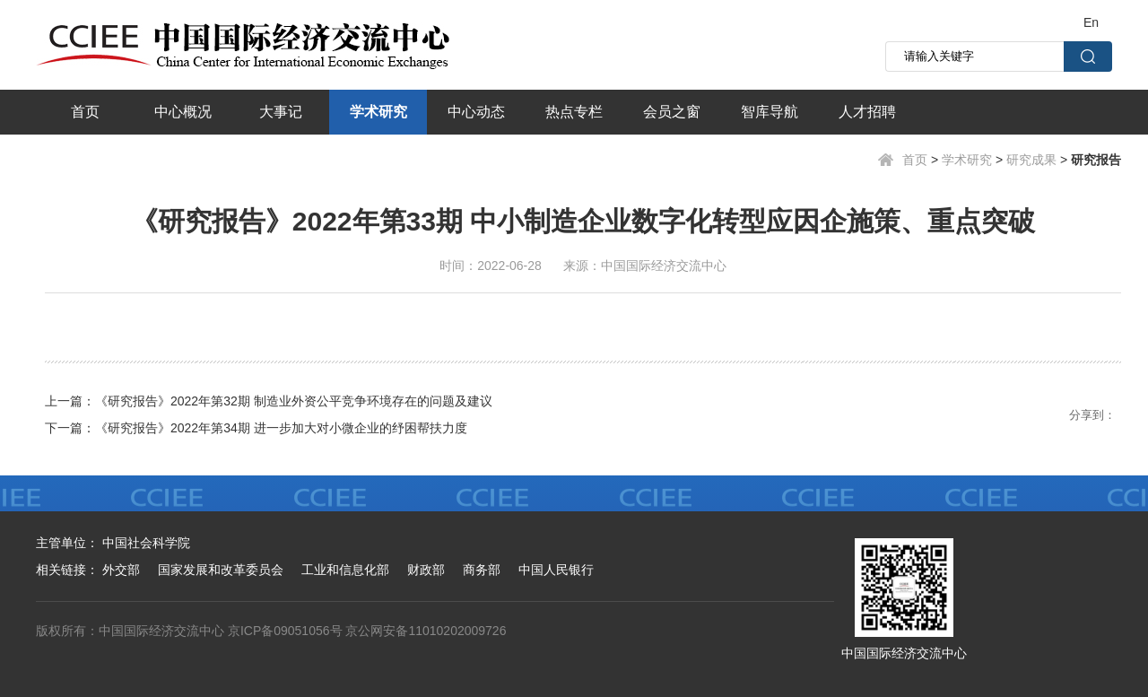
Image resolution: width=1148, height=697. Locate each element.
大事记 (280, 111)
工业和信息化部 (345, 569)
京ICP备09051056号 (285, 630)
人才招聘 (867, 111)
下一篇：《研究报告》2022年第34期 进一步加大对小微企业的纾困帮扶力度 (256, 428)
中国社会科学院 (146, 543)
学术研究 (378, 111)
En (1091, 22)
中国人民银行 (556, 569)
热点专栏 (574, 111)
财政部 (426, 569)
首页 (85, 111)
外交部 (121, 569)
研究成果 (1031, 159)
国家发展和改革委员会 (220, 569)
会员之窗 (671, 111)
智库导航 (769, 111)
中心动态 (476, 111)
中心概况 (183, 111)
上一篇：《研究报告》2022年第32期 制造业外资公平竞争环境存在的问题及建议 (268, 401)
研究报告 (1096, 159)
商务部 (481, 569)
